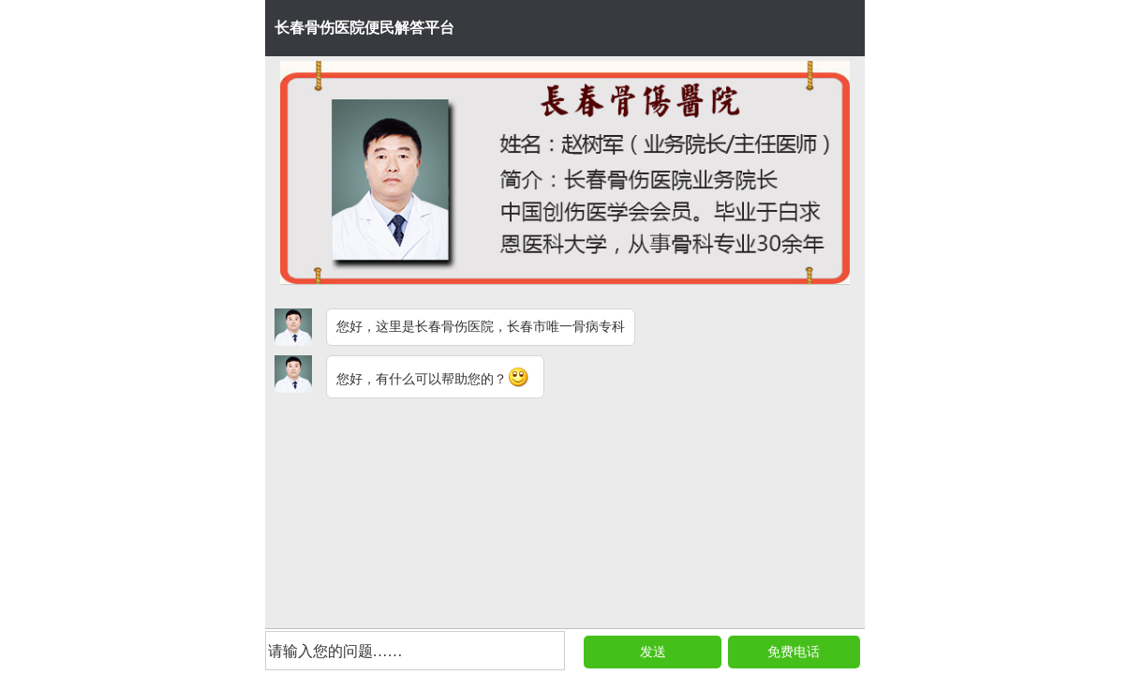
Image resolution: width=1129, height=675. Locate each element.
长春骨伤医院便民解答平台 (364, 28)
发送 (653, 652)
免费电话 (793, 652)
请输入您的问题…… (335, 651)
